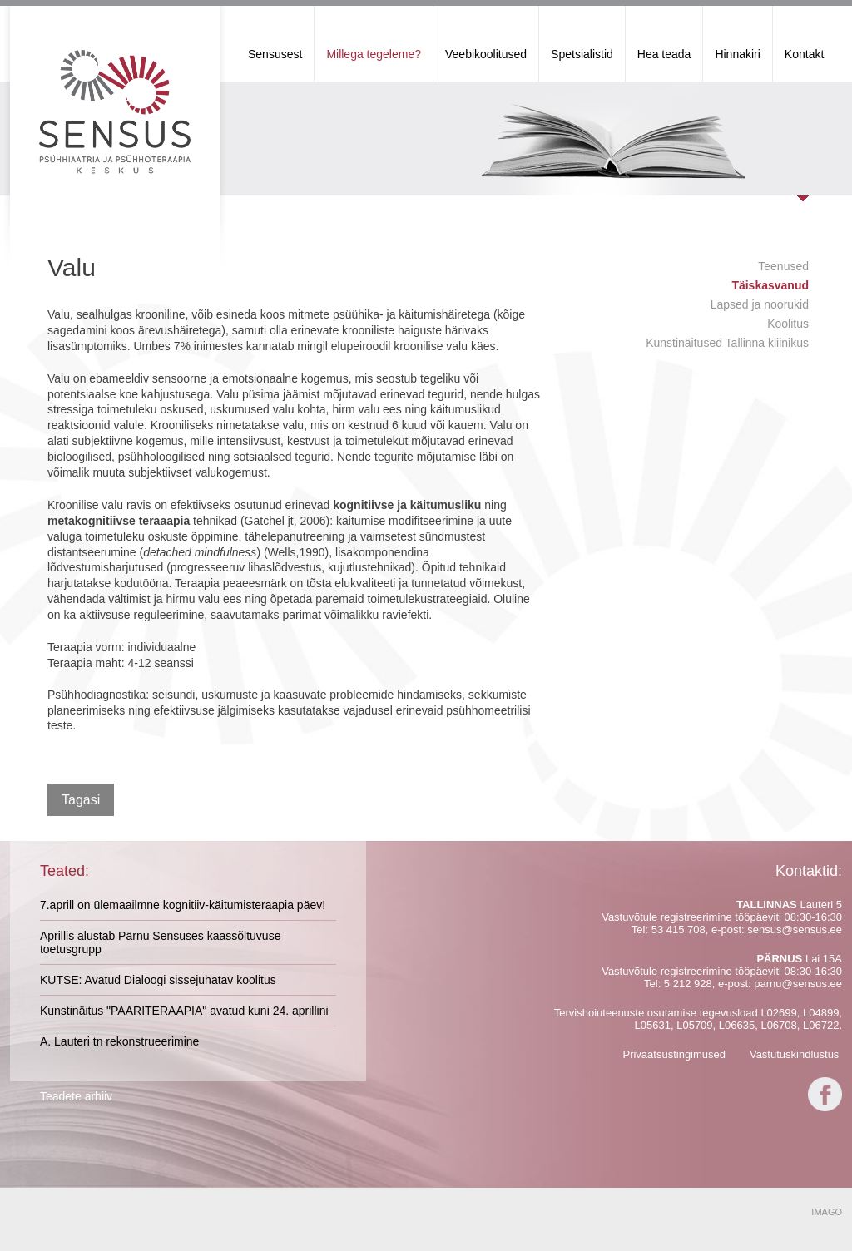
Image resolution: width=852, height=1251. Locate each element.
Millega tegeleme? (373, 54)
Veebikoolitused (486, 54)
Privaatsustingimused (674, 1054)
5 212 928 (688, 983)
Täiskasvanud (770, 285)
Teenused (783, 266)
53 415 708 (678, 929)
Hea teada (664, 54)
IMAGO (826, 1212)
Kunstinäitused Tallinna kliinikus (727, 342)
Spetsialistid (582, 54)
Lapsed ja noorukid (760, 304)
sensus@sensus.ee (794, 929)
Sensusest (275, 54)
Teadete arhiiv (76, 1096)
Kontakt (804, 54)
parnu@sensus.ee (798, 983)
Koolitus (788, 323)
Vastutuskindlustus (794, 1054)
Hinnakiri (737, 54)
